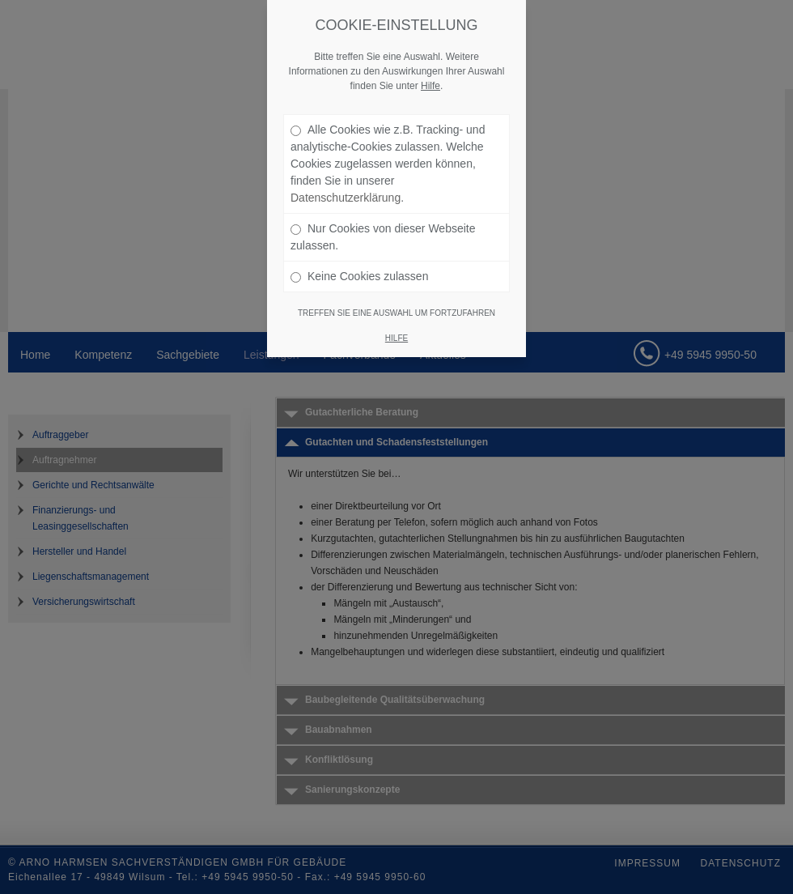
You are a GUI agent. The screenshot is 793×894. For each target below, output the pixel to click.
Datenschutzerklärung (345, 197)
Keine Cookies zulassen (359, 276)
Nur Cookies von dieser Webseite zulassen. (383, 237)
